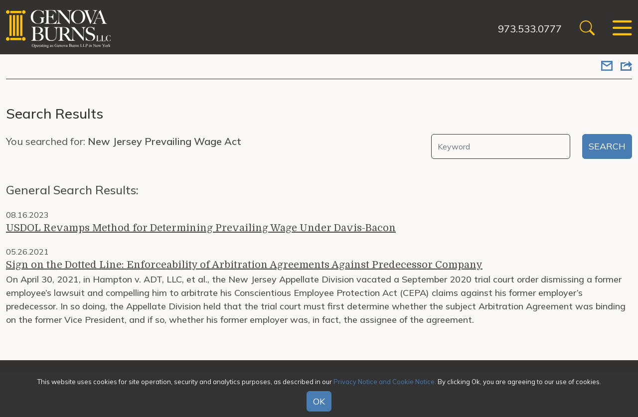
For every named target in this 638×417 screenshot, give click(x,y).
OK (319, 401)
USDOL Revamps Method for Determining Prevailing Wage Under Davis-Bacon (201, 228)
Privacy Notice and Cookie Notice (384, 382)
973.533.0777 (530, 28)
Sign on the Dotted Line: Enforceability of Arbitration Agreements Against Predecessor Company (244, 265)
